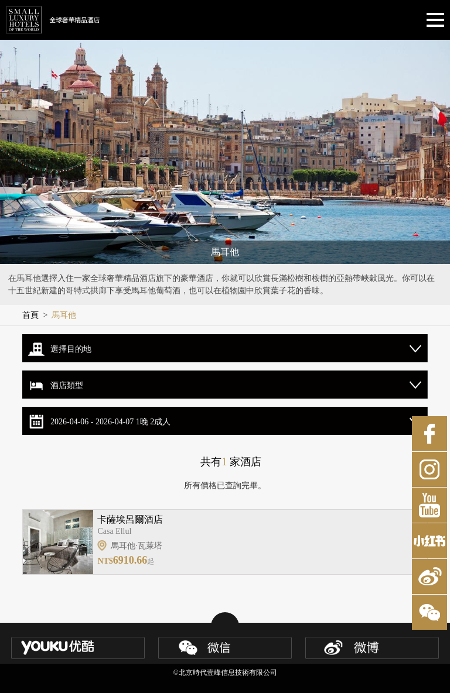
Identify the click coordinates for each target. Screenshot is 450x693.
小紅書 (429, 540)
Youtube (429, 505)
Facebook (429, 433)
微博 (429, 576)
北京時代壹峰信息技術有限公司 (228, 672)
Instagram (429, 469)
